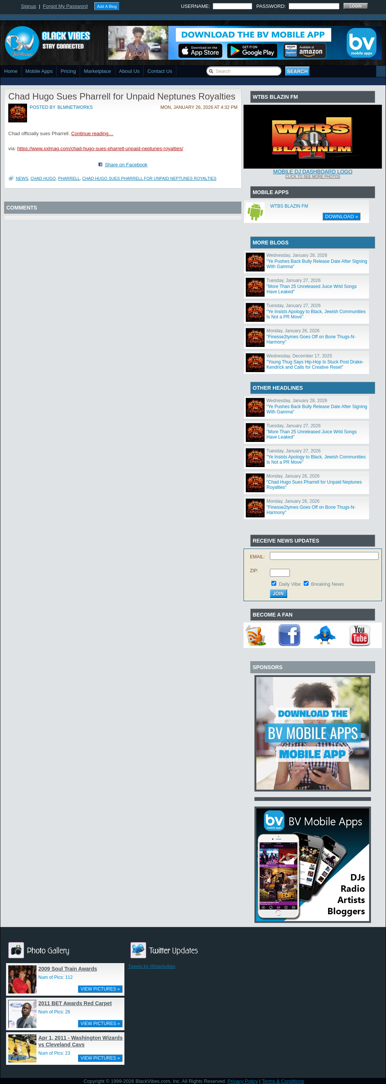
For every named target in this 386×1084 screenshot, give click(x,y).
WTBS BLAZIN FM (289, 206)
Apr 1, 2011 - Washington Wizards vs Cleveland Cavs (80, 1041)
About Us (129, 71)
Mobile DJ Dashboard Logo (313, 172)
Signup (28, 6)
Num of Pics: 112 (55, 977)
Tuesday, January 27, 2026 (293, 280)
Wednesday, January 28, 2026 (296, 255)
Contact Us (159, 71)
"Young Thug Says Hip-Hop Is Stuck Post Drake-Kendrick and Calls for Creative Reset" (314, 364)
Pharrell (69, 178)
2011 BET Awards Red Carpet (75, 1003)
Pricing (68, 71)
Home (11, 71)
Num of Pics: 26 (54, 1012)
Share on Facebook (126, 164)
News (22, 178)
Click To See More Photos (312, 177)
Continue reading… (92, 133)
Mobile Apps (39, 71)
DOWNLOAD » (341, 216)
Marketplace (97, 71)
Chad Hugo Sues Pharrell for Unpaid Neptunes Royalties (149, 178)
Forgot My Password (65, 6)
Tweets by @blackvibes (152, 966)
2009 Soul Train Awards (67, 969)
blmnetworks (75, 107)
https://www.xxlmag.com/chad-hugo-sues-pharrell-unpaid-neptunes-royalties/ (100, 148)
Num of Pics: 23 (54, 1053)
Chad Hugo (43, 178)
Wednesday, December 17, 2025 (299, 356)
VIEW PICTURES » (100, 989)
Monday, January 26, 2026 (292, 330)
